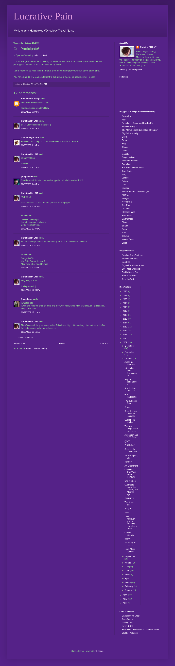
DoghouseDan (128, 157)
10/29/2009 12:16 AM (30, 332)
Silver (124, 222)
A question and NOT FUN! (131, 436)
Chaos (125, 147)
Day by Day (127, 623)
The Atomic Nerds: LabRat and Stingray (140, 130)
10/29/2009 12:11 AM (30, 312)
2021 (125, 295)
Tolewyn (125, 236)
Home (62, 343)
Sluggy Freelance (130, 633)
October (129, 358)
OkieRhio (126, 205)
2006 (125, 603)
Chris (124, 150)
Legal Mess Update (130, 550)
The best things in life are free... (131, 428)
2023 (125, 291)
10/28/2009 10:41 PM (30, 245)
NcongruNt (127, 202)
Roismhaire (26, 299)
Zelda (124, 243)
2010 (125, 338)
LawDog (125, 188)
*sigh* (127, 539)
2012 (125, 330)
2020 (125, 299)
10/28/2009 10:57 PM (30, 268)
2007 (125, 599)
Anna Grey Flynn (129, 126)
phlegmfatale (27, 176)
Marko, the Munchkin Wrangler (135, 191)
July (127, 567)
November (129, 352)
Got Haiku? (130, 445)
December (129, 346)
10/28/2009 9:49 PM (30, 184)
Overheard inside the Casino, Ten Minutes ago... (131, 490)
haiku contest (40, 55)
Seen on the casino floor (131, 450)
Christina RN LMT (29, 121)
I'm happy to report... (130, 544)
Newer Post (19, 343)
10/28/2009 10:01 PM (30, 206)
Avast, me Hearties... (130, 363)
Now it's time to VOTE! (130, 389)
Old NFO (126, 209)
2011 (125, 335)
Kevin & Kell (127, 626)
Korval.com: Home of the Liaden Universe (140, 629)
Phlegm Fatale (128, 212)
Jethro (125, 181)
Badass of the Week (131, 616)
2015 (125, 319)
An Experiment (131, 466)
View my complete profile (130, 69)
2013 (125, 327)
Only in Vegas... (129, 533)
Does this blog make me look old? (131, 413)
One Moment (130, 481)
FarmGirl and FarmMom (133, 167)
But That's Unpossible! (132, 269)
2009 (125, 342)
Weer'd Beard (128, 239)
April (127, 578)
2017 (125, 311)
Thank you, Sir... (129, 503)
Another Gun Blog (130, 259)
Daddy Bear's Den (130, 272)
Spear (124, 229)
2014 (125, 323)
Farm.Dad (126, 164)
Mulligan (126, 198)
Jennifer (125, 178)
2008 (125, 595)
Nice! (127, 512)
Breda (124, 140)
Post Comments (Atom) (36, 348)
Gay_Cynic (127, 171)
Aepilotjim (126, 116)
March (128, 582)
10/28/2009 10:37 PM (30, 229)
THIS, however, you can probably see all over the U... (131, 522)
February (129, 586)
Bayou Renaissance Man (133, 265)
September (130, 556)
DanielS (125, 154)
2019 (125, 303)
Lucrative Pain (43, 16)
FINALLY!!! (129, 498)
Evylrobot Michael (130, 161)
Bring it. (128, 508)
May (127, 574)
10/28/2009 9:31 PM (30, 167)
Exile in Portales (129, 275)
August (128, 563)
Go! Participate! (131, 395)
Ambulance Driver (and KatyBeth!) (137, 123)
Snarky (125, 226)
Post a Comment (25, 338)
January (129, 590)
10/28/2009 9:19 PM (30, 145)
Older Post (104, 343)
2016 (125, 315)
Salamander (127, 219)
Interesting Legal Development (131, 372)
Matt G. (125, 195)
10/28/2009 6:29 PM (30, 112)
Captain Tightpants (30, 137)
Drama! (128, 407)
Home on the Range (30, 98)
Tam (124, 233)
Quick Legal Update (130, 421)
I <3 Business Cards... (131, 402)
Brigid (124, 143)
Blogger (99, 651)
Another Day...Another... (132, 255)
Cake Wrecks (128, 619)
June (127, 570)
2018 (125, 307)
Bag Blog (126, 262)
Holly (124, 174)
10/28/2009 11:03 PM (30, 290)
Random (128, 462)
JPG (124, 185)
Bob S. (125, 137)
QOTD (127, 441)
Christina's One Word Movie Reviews (130, 473)
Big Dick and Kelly (130, 133)
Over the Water (129, 279)
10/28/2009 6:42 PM (30, 128)
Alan (124, 120)
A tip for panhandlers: (131, 382)
